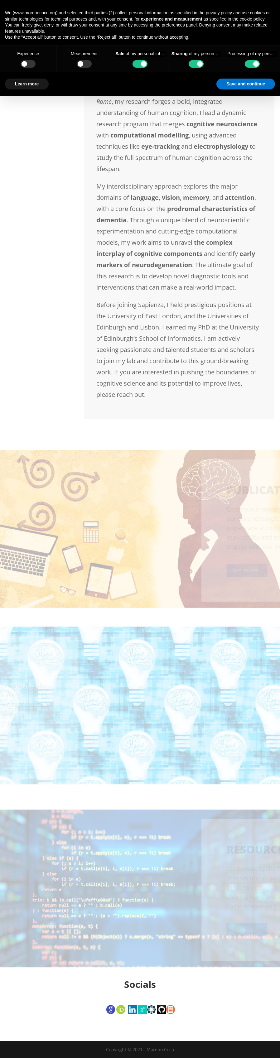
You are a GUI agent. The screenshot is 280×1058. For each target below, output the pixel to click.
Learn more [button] (27, 1045)
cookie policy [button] (252, 981)
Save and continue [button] (245, 1045)
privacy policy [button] (219, 975)
